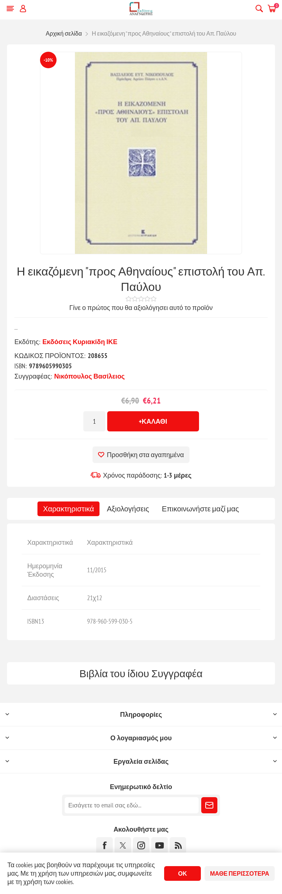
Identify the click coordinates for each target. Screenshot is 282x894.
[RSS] (178, 845)
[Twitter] (123, 845)
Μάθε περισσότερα (239, 873)
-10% (48, 60)
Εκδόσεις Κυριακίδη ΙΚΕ (80, 341)
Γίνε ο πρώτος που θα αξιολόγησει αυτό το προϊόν (141, 307)
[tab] (68, 508)
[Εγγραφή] (132, 805)
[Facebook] (104, 845)
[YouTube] (159, 845)
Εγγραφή (209, 805)
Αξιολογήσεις (128, 509)
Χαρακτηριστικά (68, 509)
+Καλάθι (153, 421)
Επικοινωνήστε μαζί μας (200, 509)
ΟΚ (182, 873)
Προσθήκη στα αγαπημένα (145, 454)
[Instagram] (141, 845)
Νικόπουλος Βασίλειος (89, 376)
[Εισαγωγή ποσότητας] (94, 421)
